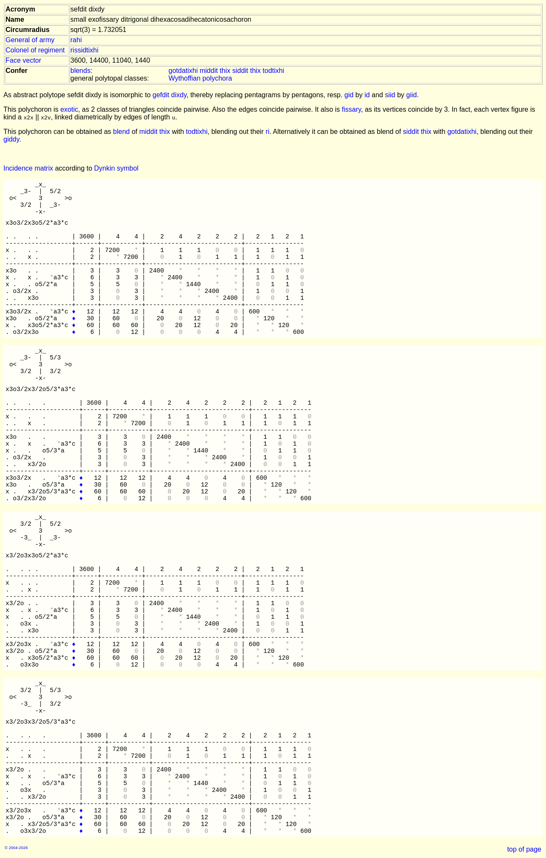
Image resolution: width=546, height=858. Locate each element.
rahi (76, 39)
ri (268, 131)
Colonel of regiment (35, 50)
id (366, 95)
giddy (11, 139)
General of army (30, 39)
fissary (351, 109)
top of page (524, 849)
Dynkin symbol (116, 168)
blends (80, 70)
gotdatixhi (183, 70)
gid (348, 95)
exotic (69, 109)
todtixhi (274, 70)
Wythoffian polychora (200, 78)
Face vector (23, 60)
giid (411, 95)
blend (121, 131)
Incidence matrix (28, 168)
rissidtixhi (84, 50)
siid (390, 95)
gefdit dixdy (170, 95)
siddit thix (246, 70)
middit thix (215, 70)
